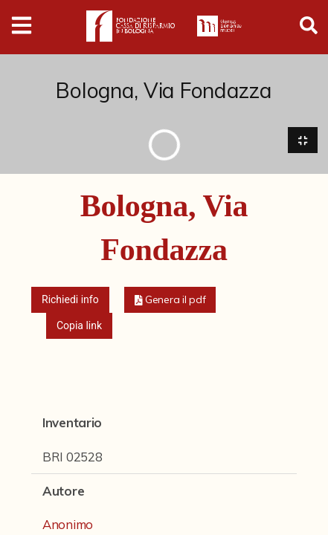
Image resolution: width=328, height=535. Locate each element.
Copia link (79, 326)
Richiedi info (70, 300)
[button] (170, 301)
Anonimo (67, 524)
